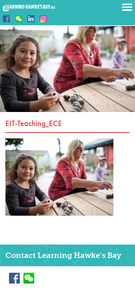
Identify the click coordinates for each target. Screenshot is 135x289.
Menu (127, 7)
